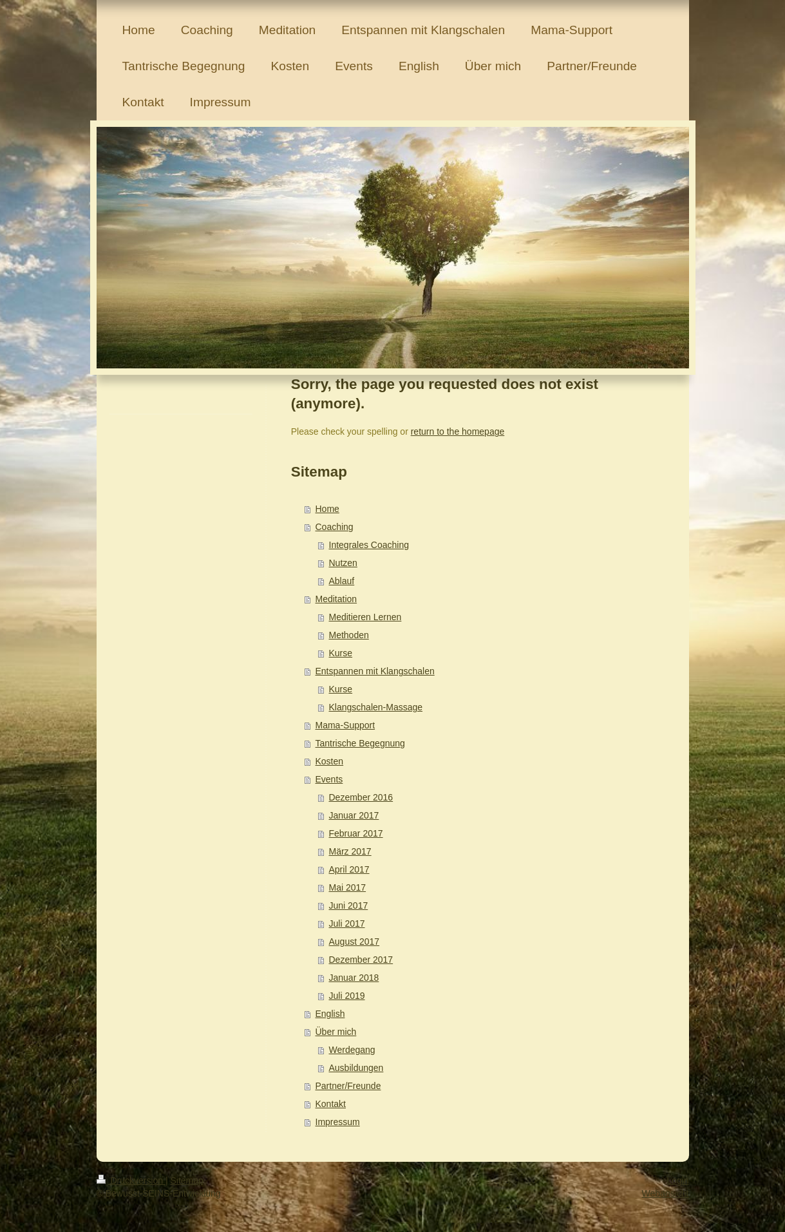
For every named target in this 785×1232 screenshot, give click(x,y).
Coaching (335, 527)
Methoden (349, 635)
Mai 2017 (347, 887)
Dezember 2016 (361, 797)
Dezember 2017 (361, 959)
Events (329, 779)
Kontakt (331, 1104)
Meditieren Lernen (365, 617)
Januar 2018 (354, 977)
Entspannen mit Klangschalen (375, 671)
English (330, 1014)
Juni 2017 (348, 905)
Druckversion (131, 1180)
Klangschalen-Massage (376, 707)
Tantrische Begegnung (360, 743)
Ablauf (342, 581)
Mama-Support (345, 725)
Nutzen (343, 563)
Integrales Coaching (369, 545)
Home (327, 509)
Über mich (336, 1032)
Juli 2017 (347, 923)
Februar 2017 (356, 833)
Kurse (341, 653)
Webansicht (665, 1193)
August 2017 (354, 941)
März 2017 (350, 851)
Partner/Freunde (348, 1086)
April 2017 (349, 869)
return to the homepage (458, 431)
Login (677, 1180)
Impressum (338, 1122)
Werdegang (352, 1050)
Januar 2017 (354, 815)
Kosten (330, 761)
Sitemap (187, 1180)
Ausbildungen (356, 1068)
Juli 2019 (347, 995)
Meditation (336, 599)
